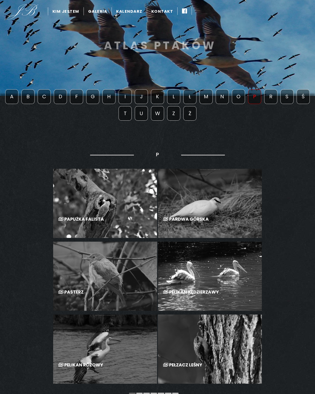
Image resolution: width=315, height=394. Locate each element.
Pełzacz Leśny (182, 365)
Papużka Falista (81, 219)
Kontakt (162, 11)
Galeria (97, 11)
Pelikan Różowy (80, 365)
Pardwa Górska (186, 219)
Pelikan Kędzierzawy (191, 292)
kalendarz (129, 11)
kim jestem (65, 11)
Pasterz (71, 292)
